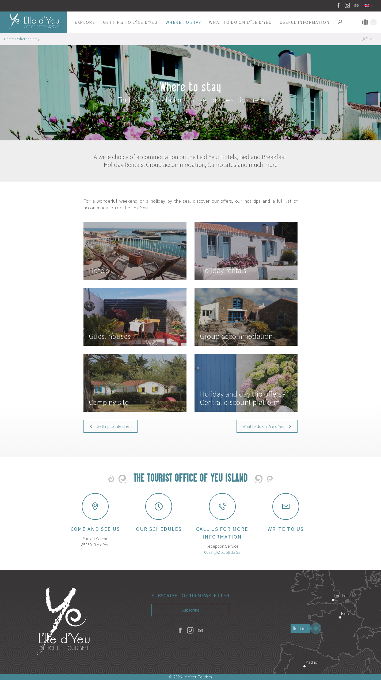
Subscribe (190, 610)
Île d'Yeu (301, 628)
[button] (85, 22)
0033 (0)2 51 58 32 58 (222, 552)
